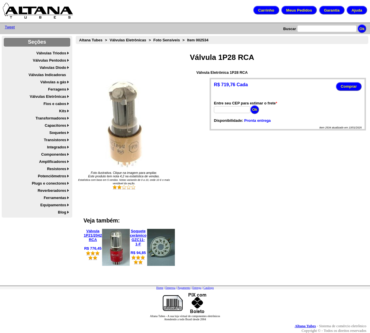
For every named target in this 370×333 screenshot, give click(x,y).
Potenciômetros (52, 176)
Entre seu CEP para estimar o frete (245, 103)
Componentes (53, 154)
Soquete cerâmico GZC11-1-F (138, 237)
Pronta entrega (257, 120)
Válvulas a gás (53, 82)
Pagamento (183, 287)
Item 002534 (197, 40)
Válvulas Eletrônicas (48, 96)
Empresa (170, 287)
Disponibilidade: (228, 120)
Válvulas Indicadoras (47, 75)
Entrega (196, 287)
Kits (62, 111)
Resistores (56, 169)
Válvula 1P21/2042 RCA (93, 235)
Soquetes (57, 132)
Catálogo (208, 287)
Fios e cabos (54, 104)
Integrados (56, 147)
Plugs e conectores (49, 183)
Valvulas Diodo (53, 67)
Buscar (289, 29)
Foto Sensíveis (166, 40)
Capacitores (55, 125)
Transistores (55, 140)
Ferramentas (55, 198)
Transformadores (51, 118)
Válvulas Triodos (51, 53)
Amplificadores (52, 161)
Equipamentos (53, 205)
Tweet (10, 27)
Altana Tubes (91, 40)
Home (159, 287)
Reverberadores (52, 190)
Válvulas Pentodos (49, 60)
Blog (62, 212)
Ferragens (57, 89)
